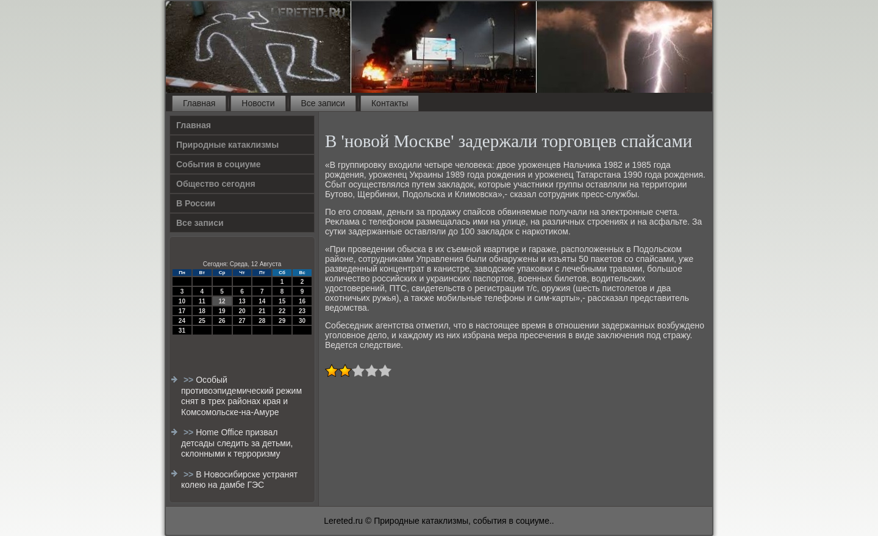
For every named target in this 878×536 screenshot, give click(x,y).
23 (302, 311)
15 (282, 301)
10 (182, 301)
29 (282, 320)
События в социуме (218, 164)
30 (302, 320)
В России (195, 203)
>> (190, 380)
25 (202, 320)
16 (302, 301)
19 (222, 311)
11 (202, 301)
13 (241, 301)
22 (282, 311)
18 (202, 311)
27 (241, 320)
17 (182, 311)
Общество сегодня (215, 184)
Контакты (389, 103)
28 (262, 320)
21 (262, 311)
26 (222, 320)
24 (182, 320)
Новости (257, 103)
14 (262, 301)
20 (241, 311)
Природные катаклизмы (227, 145)
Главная (199, 103)
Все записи (323, 103)
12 (222, 301)
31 (182, 330)
